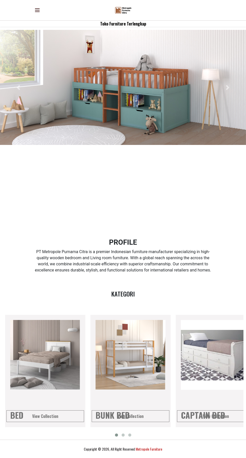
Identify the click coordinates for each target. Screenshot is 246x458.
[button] (18, 87)
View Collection (45, 416)
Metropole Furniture (149, 449)
